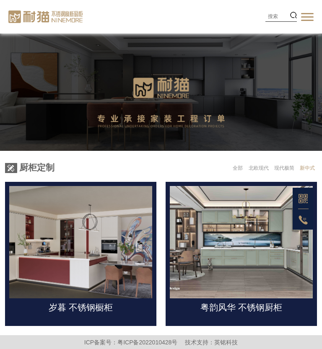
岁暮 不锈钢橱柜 (81, 307)
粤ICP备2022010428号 (147, 342)
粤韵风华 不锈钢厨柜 (241, 307)
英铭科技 (226, 342)
